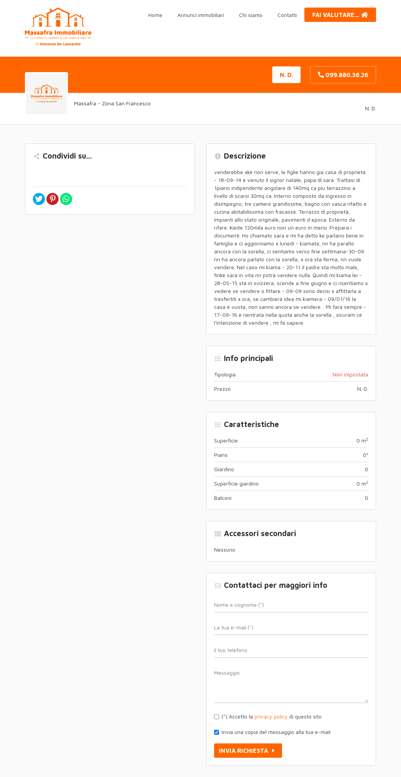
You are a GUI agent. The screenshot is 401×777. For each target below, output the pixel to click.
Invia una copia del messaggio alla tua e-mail (276, 732)
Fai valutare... (340, 14)
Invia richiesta (248, 750)
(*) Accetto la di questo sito (272, 716)
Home (155, 15)
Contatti (287, 15)
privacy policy (271, 716)
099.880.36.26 (343, 74)
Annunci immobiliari (200, 15)
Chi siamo (250, 15)
